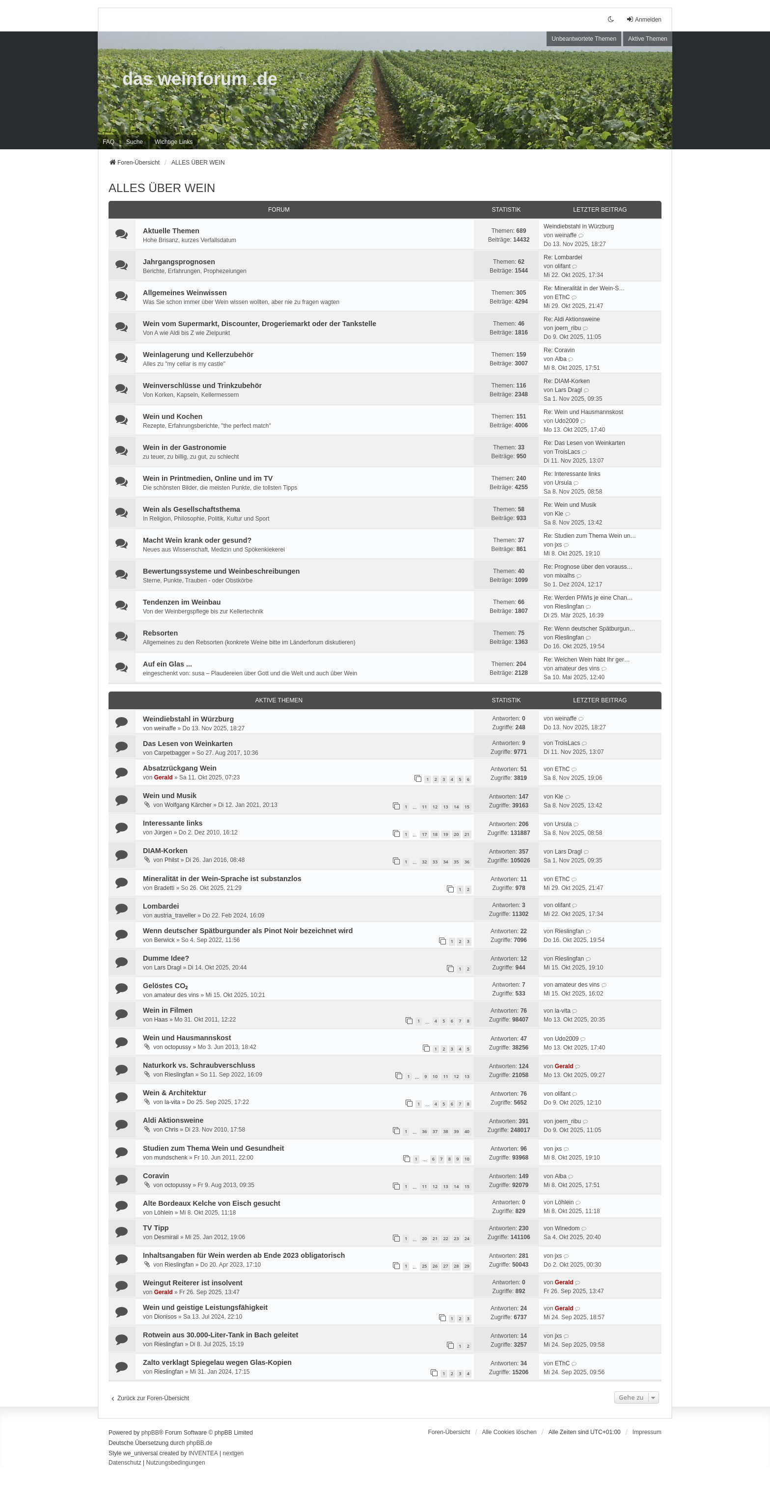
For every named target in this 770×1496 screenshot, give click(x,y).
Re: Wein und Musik (570, 504)
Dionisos (165, 1316)
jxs (558, 544)
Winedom (567, 1228)
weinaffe (566, 235)
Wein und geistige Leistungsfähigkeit (205, 1307)
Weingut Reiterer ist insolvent (193, 1283)
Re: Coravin (559, 350)
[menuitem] (173, 142)
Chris (171, 1129)
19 (445, 834)
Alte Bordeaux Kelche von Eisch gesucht (211, 1203)
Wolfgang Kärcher (188, 805)
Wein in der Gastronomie (184, 447)
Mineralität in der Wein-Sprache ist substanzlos (222, 879)
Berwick (164, 940)
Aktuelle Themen (171, 231)
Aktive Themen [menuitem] (647, 38)
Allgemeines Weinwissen (185, 293)
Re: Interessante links (572, 474)
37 (435, 1131)
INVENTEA (203, 1453)
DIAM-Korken (165, 851)
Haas (161, 1019)
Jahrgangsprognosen (179, 262)
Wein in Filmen (167, 1010)
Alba (561, 359)
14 (456, 806)
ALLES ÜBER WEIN (162, 187)
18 (435, 834)
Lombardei (161, 906)
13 (445, 806)
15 (467, 806)
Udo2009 (567, 420)
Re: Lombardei (563, 257)
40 (467, 1131)
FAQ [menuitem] (108, 142)
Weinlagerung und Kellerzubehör (198, 355)
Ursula (563, 482)
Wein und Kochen (172, 416)
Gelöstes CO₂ (165, 986)
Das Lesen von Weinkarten (188, 744)
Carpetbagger (172, 752)
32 (424, 862)
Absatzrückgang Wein (180, 768)
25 (424, 1266)
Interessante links (173, 823)
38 (445, 1131)
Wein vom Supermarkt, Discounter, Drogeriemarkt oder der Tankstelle (259, 324)
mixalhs (565, 575)
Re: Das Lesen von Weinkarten (584, 443)
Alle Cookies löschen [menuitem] (509, 1432)
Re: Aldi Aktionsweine (572, 319)
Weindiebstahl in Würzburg (579, 226)
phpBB (150, 1432)
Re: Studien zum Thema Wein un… (590, 535)
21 (467, 834)
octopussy (178, 1047)
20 (456, 834)
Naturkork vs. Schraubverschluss (199, 1065)
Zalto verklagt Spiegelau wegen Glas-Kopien (217, 1362)
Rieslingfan (569, 606)
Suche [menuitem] (134, 142)
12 (435, 806)
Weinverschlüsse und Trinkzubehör (202, 385)
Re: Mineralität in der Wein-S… (584, 288)
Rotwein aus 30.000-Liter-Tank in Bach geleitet (220, 1335)
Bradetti (164, 888)
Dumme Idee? (166, 958)
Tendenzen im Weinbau (182, 602)
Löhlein (163, 1212)
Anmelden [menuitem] (643, 19)
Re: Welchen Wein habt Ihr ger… (587, 659)
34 (445, 862)
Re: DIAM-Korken (567, 381)
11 (424, 806)
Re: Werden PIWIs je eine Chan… (588, 597)
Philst (172, 860)
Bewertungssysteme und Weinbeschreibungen (221, 571)
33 (435, 862)
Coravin (156, 1176)
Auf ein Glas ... (167, 664)
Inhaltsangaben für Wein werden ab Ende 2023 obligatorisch (244, 1255)
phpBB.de (200, 1443)
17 (424, 834)
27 (445, 1266)
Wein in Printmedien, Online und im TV (208, 478)
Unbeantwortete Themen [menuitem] (583, 38)
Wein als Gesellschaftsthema (191, 509)
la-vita (563, 1010)
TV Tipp (156, 1228)
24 (467, 1238)
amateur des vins (577, 668)
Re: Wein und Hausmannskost (583, 412)
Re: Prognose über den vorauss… (588, 566)
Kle (559, 513)
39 (456, 1131)
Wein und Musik (169, 796)
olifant (563, 266)
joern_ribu (568, 328)
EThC (562, 297)
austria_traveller (175, 915)
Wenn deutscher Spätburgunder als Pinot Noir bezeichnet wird (248, 931)
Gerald (163, 777)
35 (456, 862)
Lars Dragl (568, 390)
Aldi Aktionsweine (173, 1120)
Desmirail (166, 1237)
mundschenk (171, 1157)
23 (456, 1238)
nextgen (233, 1453)
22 (445, 1238)
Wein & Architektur (174, 1093)
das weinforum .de (199, 79)
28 (456, 1266)
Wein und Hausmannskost (187, 1038)
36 (467, 862)
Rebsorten (160, 633)
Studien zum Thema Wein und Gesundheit (213, 1148)
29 (467, 1266)
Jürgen (163, 832)
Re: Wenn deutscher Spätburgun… (589, 628)
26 (435, 1266)
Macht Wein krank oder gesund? (197, 540)
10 (435, 1076)
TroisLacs (567, 451)
